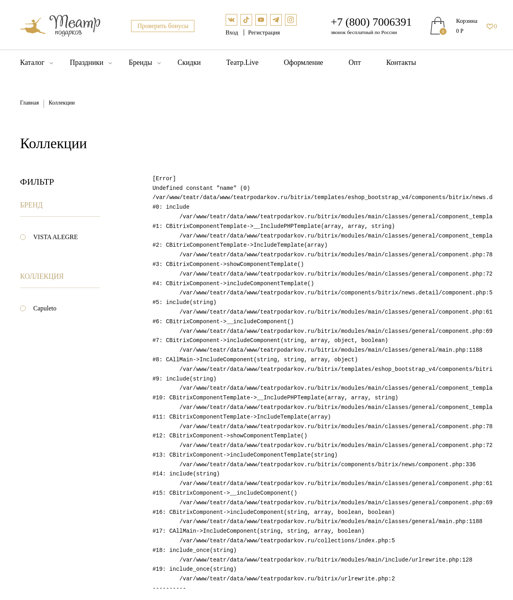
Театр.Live (242, 62)
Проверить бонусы (163, 25)
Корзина (466, 21)
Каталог (32, 62)
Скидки (189, 62)
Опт (355, 62)
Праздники (86, 62)
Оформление (303, 62)
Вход (233, 32)
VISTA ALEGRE (55, 237)
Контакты (401, 62)
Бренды (140, 62)
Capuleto (45, 308)
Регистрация (264, 32)
